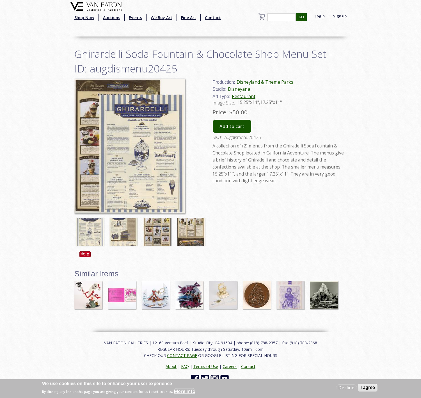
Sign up (340, 16)
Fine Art (188, 17)
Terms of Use (205, 366)
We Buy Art (161, 17)
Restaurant (243, 96)
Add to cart (231, 126)
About (171, 366)
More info (184, 391)
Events (135, 17)
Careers (230, 366)
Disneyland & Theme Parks (265, 82)
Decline (346, 388)
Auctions (111, 17)
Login (320, 16)
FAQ (185, 366)
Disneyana (239, 89)
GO (301, 17)
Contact (213, 17)
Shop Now (84, 17)
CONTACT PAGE (182, 355)
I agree (367, 387)
